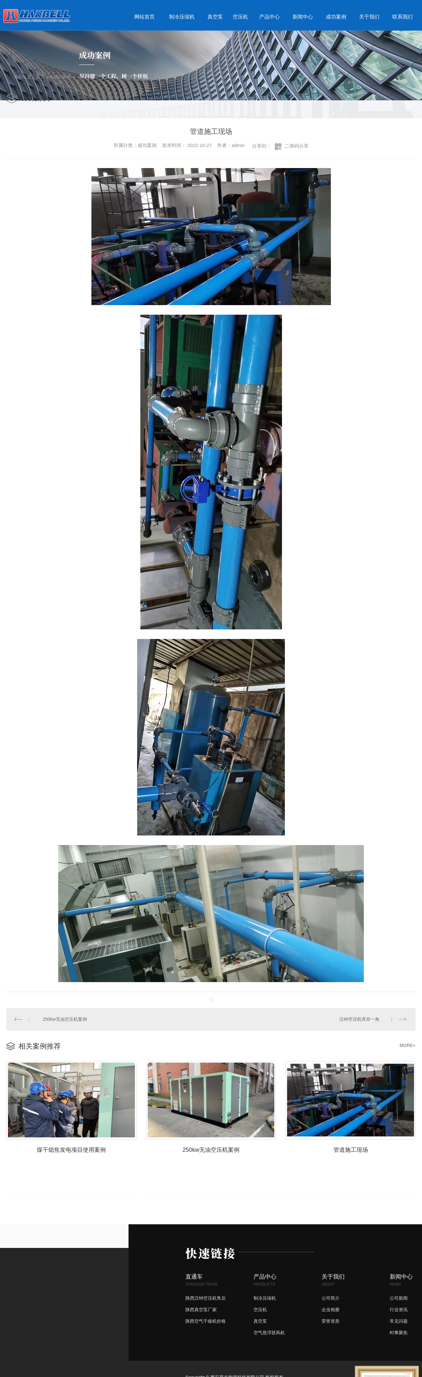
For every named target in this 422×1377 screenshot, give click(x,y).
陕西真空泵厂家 (201, 1308)
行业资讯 (399, 1308)
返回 (405, 77)
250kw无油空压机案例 (65, 1018)
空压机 (240, 16)
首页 (40, 76)
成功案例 (336, 16)
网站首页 (144, 16)
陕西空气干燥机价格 (205, 1320)
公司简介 (331, 1297)
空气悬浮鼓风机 (269, 1331)
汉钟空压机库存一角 (359, 1018)
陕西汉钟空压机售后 (205, 1297)
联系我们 (402, 16)
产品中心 (269, 16)
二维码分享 (297, 146)
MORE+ (408, 1044)
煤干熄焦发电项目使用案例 (71, 1148)
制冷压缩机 (182, 16)
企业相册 (331, 1308)
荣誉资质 (331, 1320)
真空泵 (215, 16)
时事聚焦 (399, 1331)
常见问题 (399, 1320)
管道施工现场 (350, 1148)
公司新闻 (399, 1297)
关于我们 (369, 16)
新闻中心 (303, 16)
